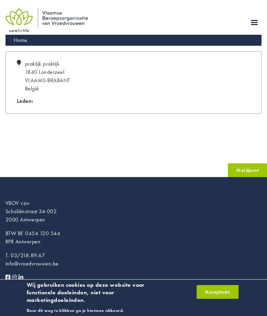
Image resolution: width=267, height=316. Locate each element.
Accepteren (217, 294)
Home (20, 40)
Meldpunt (247, 170)
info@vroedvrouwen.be (32, 263)
